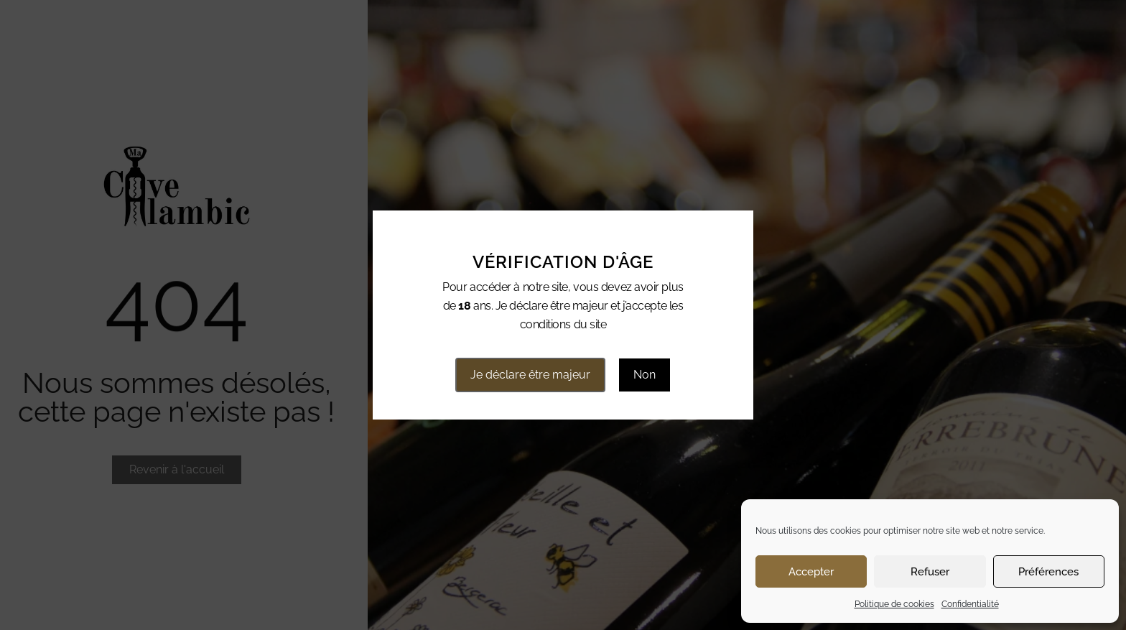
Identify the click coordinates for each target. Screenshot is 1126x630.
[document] (563, 315)
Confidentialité (970, 604)
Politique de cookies (894, 604)
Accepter (811, 571)
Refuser (930, 571)
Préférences (1048, 571)
